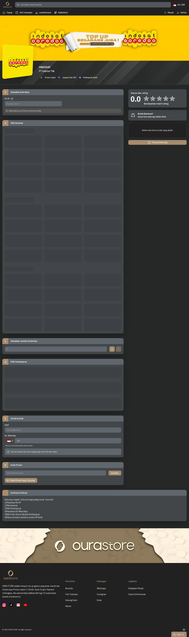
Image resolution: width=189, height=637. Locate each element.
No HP (7, 99)
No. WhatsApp (10, 435)
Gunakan (115, 473)
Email (7, 425)
